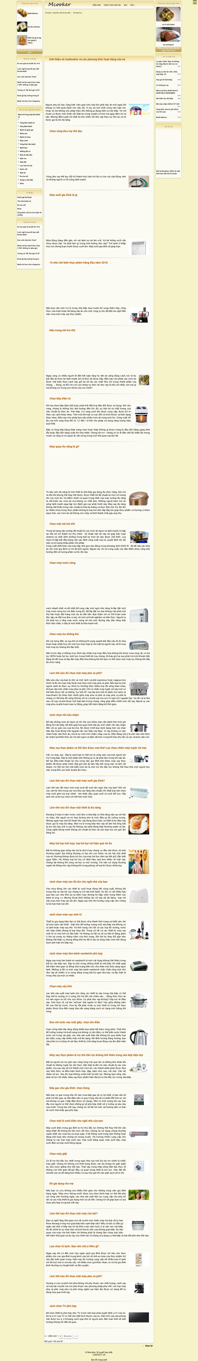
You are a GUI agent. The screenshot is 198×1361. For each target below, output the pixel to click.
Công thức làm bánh (27, 144)
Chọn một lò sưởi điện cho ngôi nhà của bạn (76, 1120)
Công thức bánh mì (27, 123)
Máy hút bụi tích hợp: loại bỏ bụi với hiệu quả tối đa (81, 843)
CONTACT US (99, 1355)
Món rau (23, 158)
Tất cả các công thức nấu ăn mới (29, 51)
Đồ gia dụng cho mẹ (62, 1183)
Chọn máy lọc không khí (64, 634)
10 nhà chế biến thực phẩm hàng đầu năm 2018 (79, 262)
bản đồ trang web (99, 1360)
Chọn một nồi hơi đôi (62, 523)
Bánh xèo (23, 133)
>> (76, 1336)
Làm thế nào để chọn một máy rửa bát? (74, 1213)
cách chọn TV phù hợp (63, 1306)
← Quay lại (148, 1346)
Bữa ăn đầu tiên (26, 155)
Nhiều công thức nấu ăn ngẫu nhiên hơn (168, 49)
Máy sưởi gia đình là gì (63, 195)
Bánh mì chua (25, 137)
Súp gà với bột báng (164, 80)
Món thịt (23, 162)
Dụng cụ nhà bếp (26, 180)
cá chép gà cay (162, 85)
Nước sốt (23, 169)
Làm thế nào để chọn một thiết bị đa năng (75, 807)
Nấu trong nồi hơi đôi (62, 330)
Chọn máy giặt (58, 1153)
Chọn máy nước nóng (62, 562)
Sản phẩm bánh (26, 126)
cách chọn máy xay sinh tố (66, 914)
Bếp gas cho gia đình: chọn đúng (70, 1088)
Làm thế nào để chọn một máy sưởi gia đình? (77, 780)
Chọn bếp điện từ (60, 398)
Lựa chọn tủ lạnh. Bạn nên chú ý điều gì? (74, 1246)
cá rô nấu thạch (168, 24)
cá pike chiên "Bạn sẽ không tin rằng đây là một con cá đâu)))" (167, 63)
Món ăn (23, 173)
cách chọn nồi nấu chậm (64, 715)
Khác (22, 183)
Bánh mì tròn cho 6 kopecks (28, 101)
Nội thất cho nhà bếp (164, 98)
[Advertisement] (99, 36)
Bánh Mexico (161, 117)
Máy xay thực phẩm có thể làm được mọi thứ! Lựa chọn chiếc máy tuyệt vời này (98, 747)
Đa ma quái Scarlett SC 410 (28, 63)
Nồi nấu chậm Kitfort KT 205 (167, 104)
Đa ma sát (24, 176)
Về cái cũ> (68, 1336)
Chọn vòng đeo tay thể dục (66, 131)
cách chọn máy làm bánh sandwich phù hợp (76, 953)
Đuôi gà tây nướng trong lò (28, 96)
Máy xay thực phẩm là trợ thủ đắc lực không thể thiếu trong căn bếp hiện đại (96, 1055)
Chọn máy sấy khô (61, 986)
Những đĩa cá (25, 151)
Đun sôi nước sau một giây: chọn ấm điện (75, 1022)
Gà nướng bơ (168, 45)
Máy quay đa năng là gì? (64, 446)
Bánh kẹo (23, 148)
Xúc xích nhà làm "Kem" (27, 77)
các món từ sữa (26, 166)
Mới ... (133, 5)
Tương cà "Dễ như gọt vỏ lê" (28, 90)
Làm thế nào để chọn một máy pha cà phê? (76, 673)
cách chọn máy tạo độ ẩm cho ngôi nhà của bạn (79, 881)
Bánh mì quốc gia (26, 130)
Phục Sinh (24, 141)
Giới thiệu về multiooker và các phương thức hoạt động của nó (87, 59)
